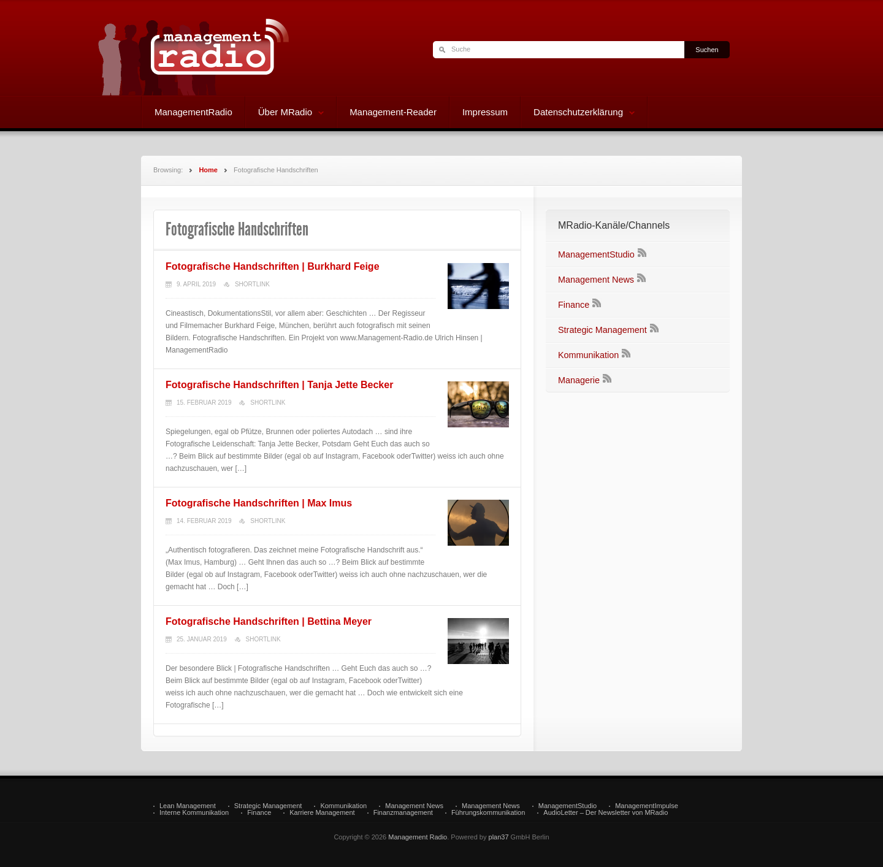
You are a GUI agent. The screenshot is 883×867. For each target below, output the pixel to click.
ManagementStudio (596, 254)
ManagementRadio (193, 112)
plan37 (499, 837)
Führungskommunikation (488, 812)
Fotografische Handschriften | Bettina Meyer (269, 621)
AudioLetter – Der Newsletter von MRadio (605, 812)
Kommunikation (588, 355)
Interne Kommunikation (194, 812)
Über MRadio (285, 113)
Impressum (485, 112)
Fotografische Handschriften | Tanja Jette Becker (279, 385)
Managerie (579, 380)
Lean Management (187, 806)
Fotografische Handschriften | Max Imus (259, 503)
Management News (596, 280)
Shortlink (252, 284)
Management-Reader (393, 112)
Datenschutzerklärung (578, 113)
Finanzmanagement (403, 812)
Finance (573, 305)
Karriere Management (321, 812)
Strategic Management (602, 330)
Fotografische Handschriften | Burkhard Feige (273, 266)
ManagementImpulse (646, 806)
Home (208, 170)
